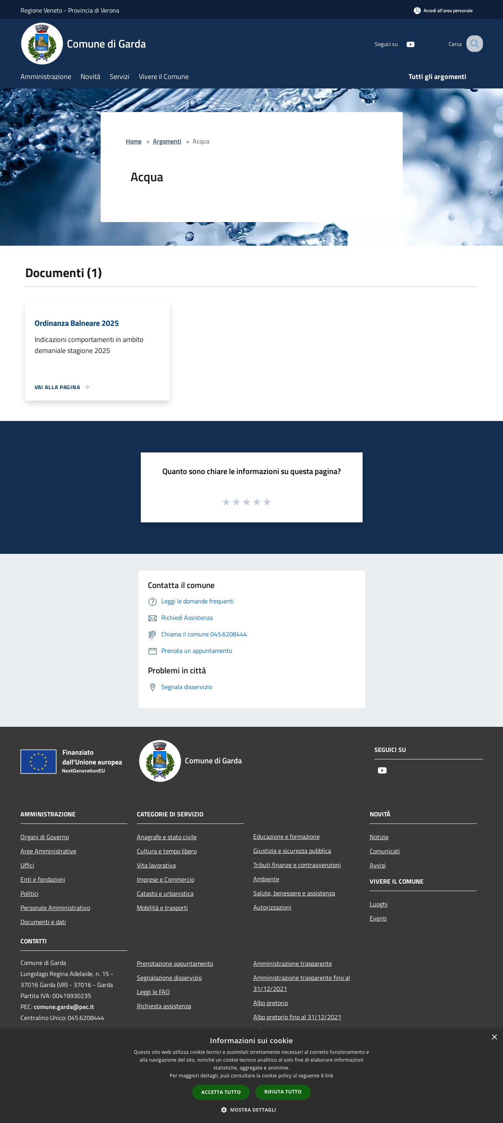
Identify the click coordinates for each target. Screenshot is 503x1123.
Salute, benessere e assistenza (294, 893)
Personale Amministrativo (55, 907)
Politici (29, 893)
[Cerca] (473, 43)
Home (134, 141)
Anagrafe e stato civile (167, 837)
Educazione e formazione (286, 836)
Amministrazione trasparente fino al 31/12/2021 (301, 983)
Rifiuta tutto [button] (283, 1091)
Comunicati (385, 851)
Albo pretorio (270, 1002)
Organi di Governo (44, 837)
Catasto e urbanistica (165, 893)
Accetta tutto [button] (221, 1092)
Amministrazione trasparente (292, 963)
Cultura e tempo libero (167, 851)
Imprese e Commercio (165, 879)
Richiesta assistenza (164, 1006)
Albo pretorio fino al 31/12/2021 (297, 1017)
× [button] (494, 1037)
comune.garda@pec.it (64, 1006)
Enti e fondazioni (42, 879)
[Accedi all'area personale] (443, 10)
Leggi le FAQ (153, 991)
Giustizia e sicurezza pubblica (292, 850)
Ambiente (266, 879)
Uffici (27, 865)
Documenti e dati (43, 921)
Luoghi (379, 904)
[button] (251, 1110)
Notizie (379, 837)
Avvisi (378, 865)
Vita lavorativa (156, 865)
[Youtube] (403, 43)
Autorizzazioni (272, 907)
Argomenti (167, 141)
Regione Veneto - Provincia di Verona (69, 10)
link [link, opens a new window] (329, 1075)
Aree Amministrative (48, 851)
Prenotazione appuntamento (175, 963)
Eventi (378, 918)
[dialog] (251, 1076)
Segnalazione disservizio (169, 977)
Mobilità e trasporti (162, 907)
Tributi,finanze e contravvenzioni (297, 864)
